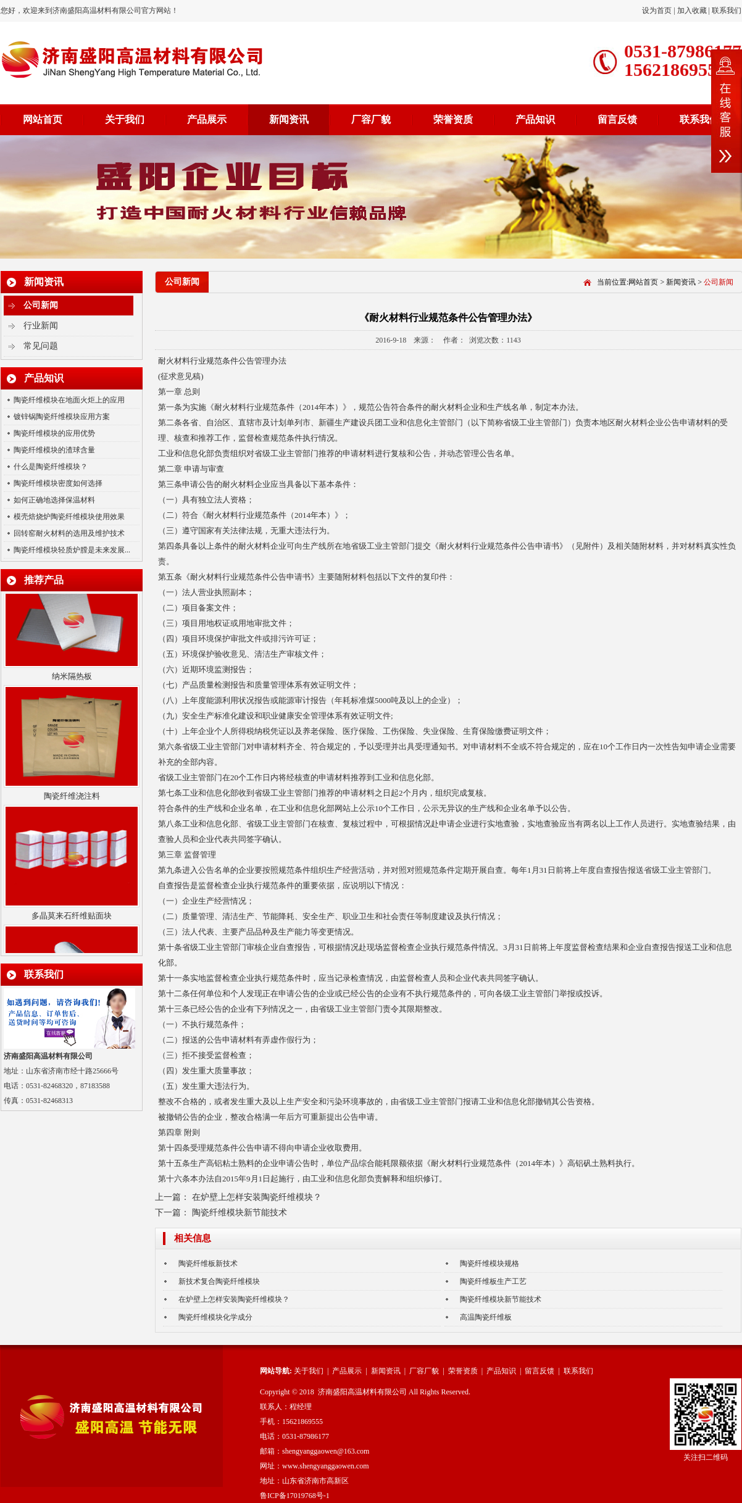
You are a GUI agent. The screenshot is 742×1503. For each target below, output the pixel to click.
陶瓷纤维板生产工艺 (493, 1281)
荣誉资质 (453, 119)
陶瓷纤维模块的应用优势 (54, 433)
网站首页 (42, 119)
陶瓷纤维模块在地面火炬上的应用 (69, 400)
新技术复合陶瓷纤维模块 (219, 1281)
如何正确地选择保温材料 (54, 500)
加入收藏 (692, 10)
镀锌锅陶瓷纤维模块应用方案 (62, 416)
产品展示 (207, 119)
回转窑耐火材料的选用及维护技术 (69, 533)
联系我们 (726, 10)
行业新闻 (40, 325)
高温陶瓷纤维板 (486, 1317)
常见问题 (40, 346)
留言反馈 (617, 119)
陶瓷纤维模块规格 (489, 1263)
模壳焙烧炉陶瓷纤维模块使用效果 (69, 516)
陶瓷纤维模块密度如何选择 (58, 483)
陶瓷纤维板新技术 (208, 1263)
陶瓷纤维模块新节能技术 (239, 1212)
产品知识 (535, 119)
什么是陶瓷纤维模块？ (51, 466)
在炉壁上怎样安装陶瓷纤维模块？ (257, 1197)
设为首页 (657, 10)
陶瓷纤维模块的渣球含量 (54, 450)
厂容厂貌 (371, 119)
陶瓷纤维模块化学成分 (215, 1317)
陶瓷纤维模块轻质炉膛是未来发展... (72, 550)
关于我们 (124, 119)
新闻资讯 (289, 119)
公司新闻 (40, 305)
